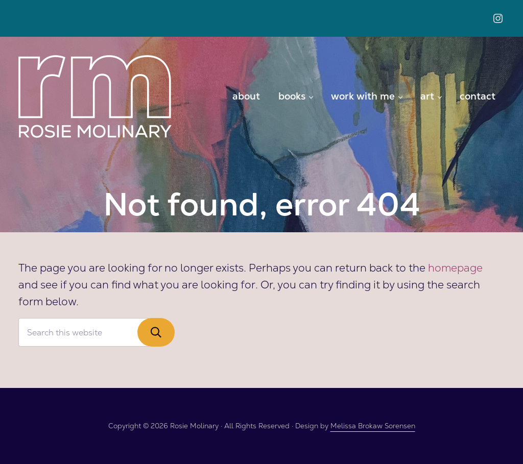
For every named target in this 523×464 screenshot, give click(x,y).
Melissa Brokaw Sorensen (372, 425)
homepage (455, 268)
